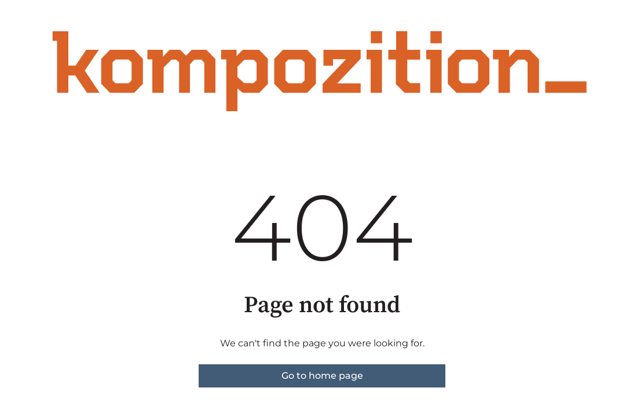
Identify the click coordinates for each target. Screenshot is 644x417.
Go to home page (322, 375)
